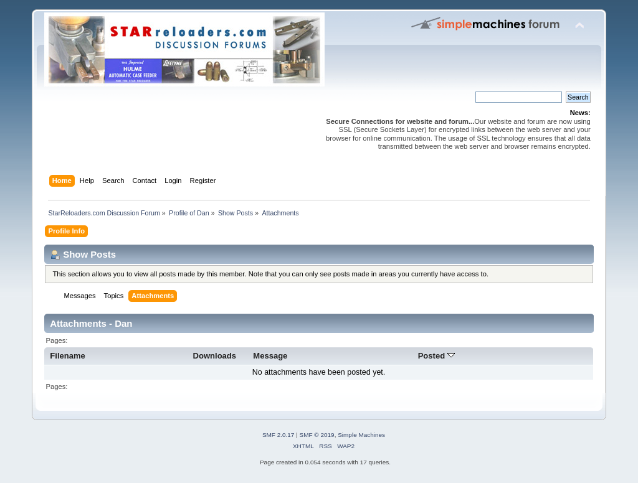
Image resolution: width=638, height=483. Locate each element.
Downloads (215, 355)
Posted (436, 355)
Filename (67, 355)
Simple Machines (361, 434)
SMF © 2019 (317, 434)
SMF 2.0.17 (278, 434)
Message (270, 355)
